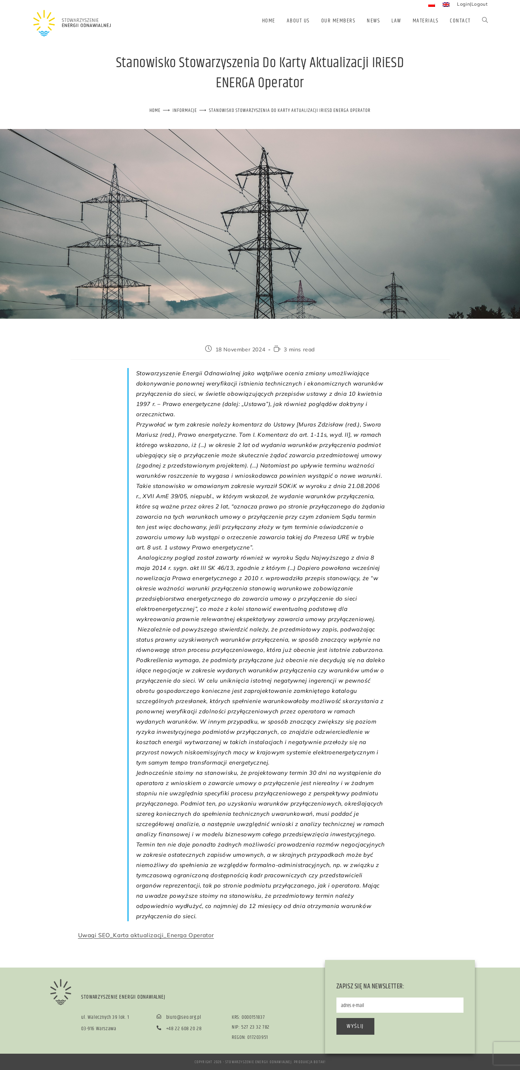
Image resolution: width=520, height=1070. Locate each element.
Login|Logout (472, 4)
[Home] (154, 110)
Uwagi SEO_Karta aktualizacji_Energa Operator (146, 934)
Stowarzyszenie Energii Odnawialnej (258, 1062)
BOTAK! (319, 1062)
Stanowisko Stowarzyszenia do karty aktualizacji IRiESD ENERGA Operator (290, 110)
